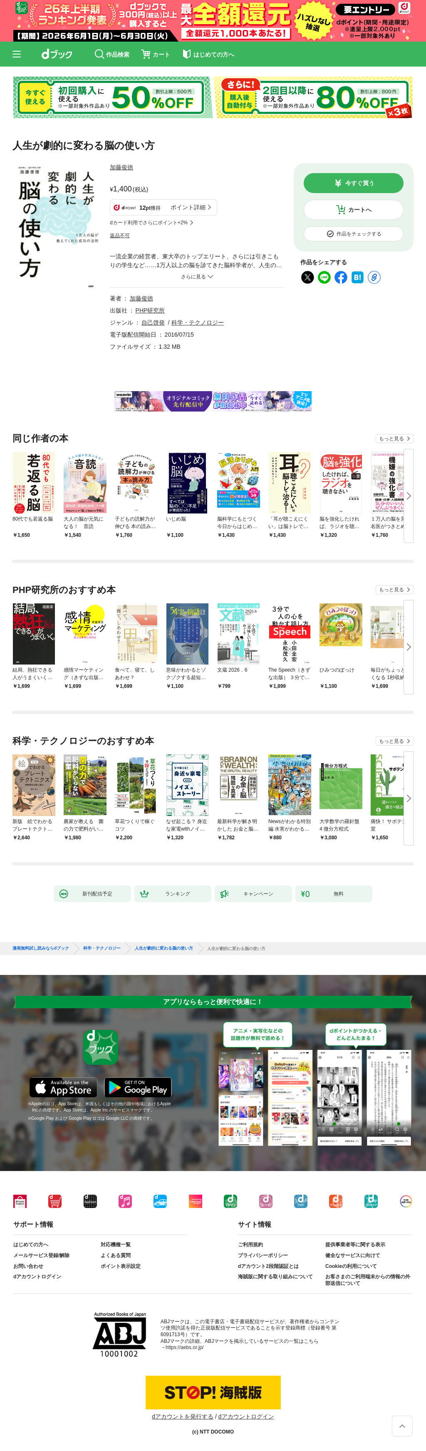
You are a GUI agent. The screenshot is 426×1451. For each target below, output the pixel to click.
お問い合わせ (28, 1266)
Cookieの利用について (351, 1266)
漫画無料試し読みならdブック (40, 948)
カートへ (360, 209)
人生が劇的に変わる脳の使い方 (164, 948)
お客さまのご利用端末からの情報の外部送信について (367, 1280)
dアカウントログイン (37, 1277)
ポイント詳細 (188, 207)
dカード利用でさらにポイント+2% (149, 223)
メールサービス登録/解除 (41, 1255)
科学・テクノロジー (197, 322)
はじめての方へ (30, 1245)
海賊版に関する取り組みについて (275, 1277)
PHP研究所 (150, 310)
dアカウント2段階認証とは (268, 1266)
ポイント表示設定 (121, 1266)
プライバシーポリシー (263, 1255)
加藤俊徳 (121, 167)
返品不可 (120, 235)
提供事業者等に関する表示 (355, 1245)
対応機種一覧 (116, 1245)
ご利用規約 (250, 1245)
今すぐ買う (359, 183)
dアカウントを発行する (182, 1416)
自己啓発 (153, 322)
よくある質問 (116, 1255)
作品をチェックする (359, 234)
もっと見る (391, 439)
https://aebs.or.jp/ (184, 1347)
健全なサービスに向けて (352, 1255)
